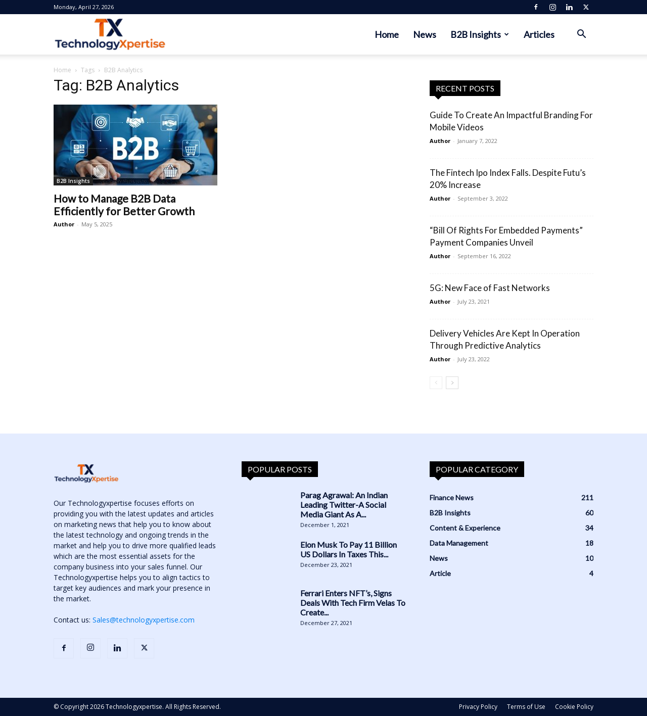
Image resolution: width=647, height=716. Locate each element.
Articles (539, 34)
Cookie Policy (574, 706)
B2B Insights (479, 34)
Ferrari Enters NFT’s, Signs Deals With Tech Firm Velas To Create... (352, 602)
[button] (581, 35)
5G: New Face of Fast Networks (490, 287)
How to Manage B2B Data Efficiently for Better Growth (124, 204)
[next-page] (452, 382)
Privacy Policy (478, 706)
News (424, 34)
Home (387, 34)
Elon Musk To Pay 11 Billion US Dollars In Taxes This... (348, 549)
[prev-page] (436, 382)
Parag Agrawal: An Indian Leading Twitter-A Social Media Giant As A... (344, 504)
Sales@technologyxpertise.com (144, 620)
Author (64, 224)
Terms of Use (526, 706)
